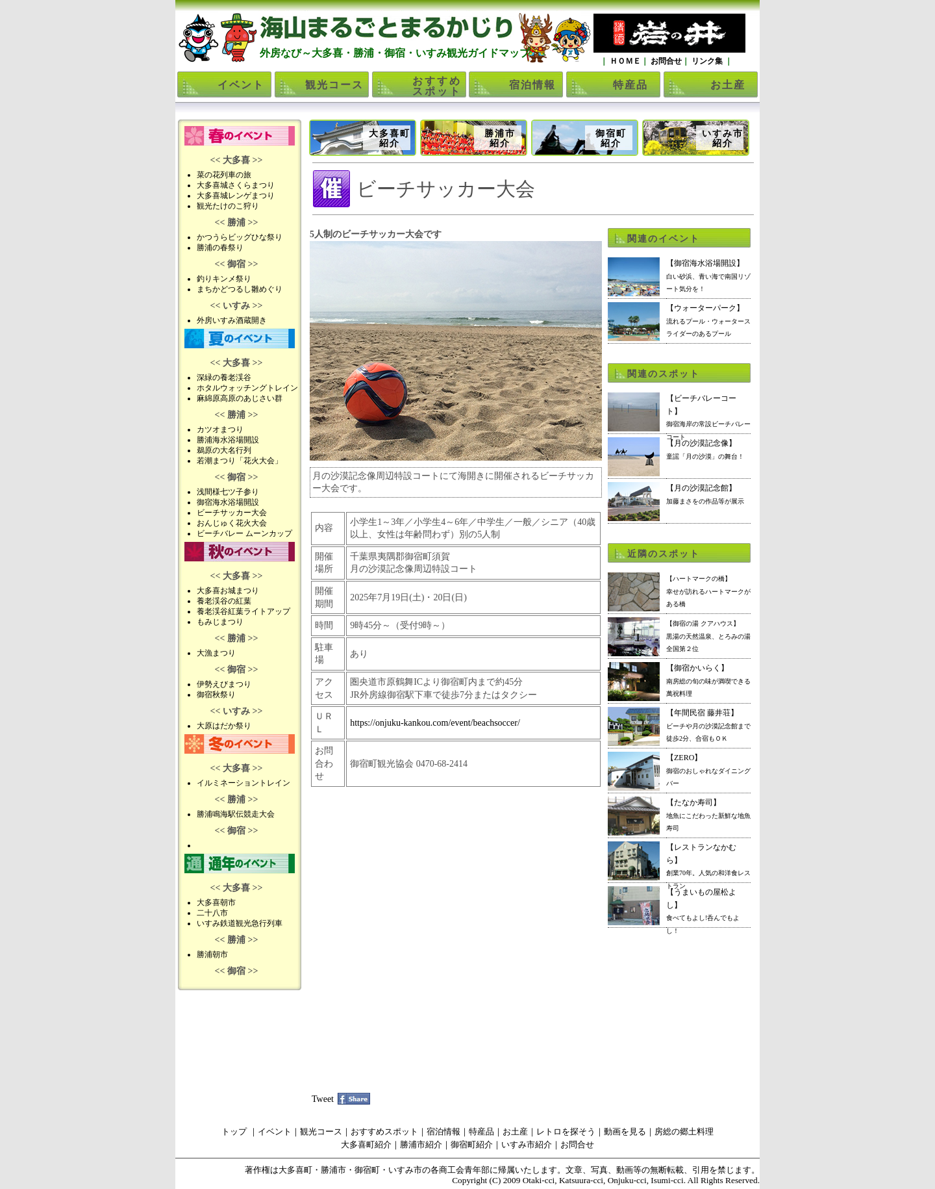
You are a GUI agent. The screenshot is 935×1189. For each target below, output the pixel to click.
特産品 (630, 84)
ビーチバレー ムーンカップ (244, 533)
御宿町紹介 (611, 138)
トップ (234, 1131)
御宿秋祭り (216, 694)
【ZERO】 (708, 770)
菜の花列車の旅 (224, 174)
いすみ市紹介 (722, 138)
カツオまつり (220, 429)
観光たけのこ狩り (228, 206)
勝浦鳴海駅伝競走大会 (236, 814)
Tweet (323, 1099)
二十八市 (212, 912)
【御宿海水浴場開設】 (708, 275)
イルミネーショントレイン (243, 782)
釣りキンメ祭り (224, 278)
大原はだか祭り (224, 725)
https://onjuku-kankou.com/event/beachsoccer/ (435, 723)
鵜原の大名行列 (224, 450)
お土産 (727, 84)
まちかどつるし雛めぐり (239, 289)
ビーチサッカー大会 (232, 512)
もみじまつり (220, 621)
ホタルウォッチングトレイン (247, 387)
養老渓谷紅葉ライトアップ (243, 611)
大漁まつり (216, 653)
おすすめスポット (437, 86)
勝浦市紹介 (500, 138)
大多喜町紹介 (389, 138)
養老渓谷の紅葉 (224, 601)
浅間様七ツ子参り (228, 491)
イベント (241, 84)
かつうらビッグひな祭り (239, 237)
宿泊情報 (532, 84)
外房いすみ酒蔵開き (232, 320)
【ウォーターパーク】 (708, 320)
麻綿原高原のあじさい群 (239, 398)
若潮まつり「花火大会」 (239, 460)
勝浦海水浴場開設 (228, 439)
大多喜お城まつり (228, 590)
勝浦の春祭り (220, 247)
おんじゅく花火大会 (232, 523)
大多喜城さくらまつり (236, 185)
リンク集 (707, 61)
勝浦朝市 (212, 954)
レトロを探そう (565, 1131)
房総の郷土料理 (684, 1131)
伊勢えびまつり (224, 684)
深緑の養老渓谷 (224, 377)
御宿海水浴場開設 (228, 502)
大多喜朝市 (216, 902)
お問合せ (665, 61)
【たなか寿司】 (708, 815)
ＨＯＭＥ (624, 61)
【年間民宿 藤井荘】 (708, 725)
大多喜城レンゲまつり (236, 195)
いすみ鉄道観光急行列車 (239, 923)
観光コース (334, 84)
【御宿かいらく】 (708, 680)
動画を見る (625, 1131)
